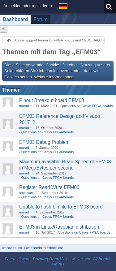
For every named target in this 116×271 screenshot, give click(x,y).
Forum (40, 19)
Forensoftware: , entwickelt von (58, 261)
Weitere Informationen (54, 77)
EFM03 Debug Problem (44, 142)
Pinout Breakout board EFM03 (51, 100)
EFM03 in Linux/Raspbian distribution (59, 227)
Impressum (12, 248)
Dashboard (15, 19)
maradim (25, 106)
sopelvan (26, 193)
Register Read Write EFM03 (49, 187)
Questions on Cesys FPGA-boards (86, 106)
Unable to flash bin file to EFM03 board (61, 206)
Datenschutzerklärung (43, 248)
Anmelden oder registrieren (27, 5)
